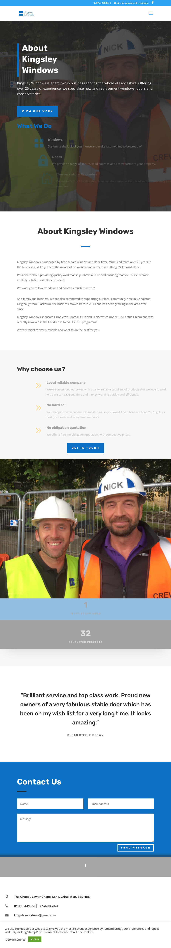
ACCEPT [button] (34, 939)
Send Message (136, 847)
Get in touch (85, 448)
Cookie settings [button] (15, 939)
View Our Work (37, 111)
